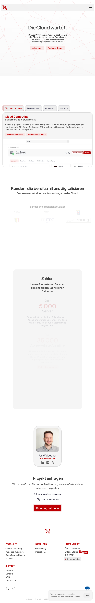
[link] (35, 494)
